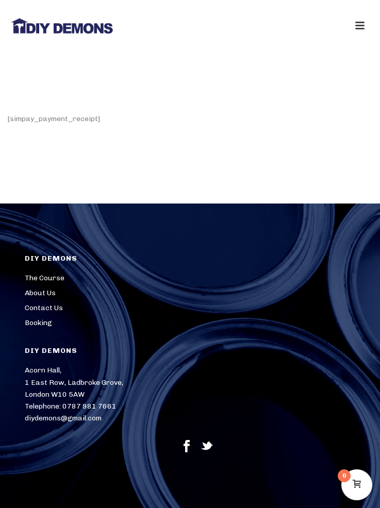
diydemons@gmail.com (63, 418)
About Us (40, 293)
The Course (44, 278)
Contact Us (44, 307)
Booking (38, 322)
